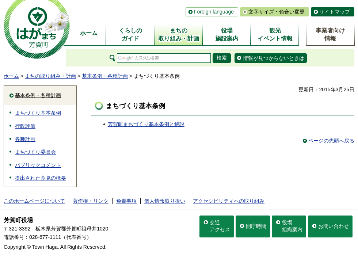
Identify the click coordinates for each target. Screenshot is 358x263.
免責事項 (126, 201)
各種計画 (25, 139)
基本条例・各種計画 (105, 76)
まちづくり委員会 (35, 152)
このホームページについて (34, 201)
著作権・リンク (90, 201)
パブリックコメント (38, 165)
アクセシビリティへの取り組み (228, 201)
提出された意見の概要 (40, 178)
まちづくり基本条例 (38, 113)
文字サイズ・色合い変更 (276, 12)
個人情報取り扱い (164, 201)
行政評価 (25, 126)
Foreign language (214, 12)
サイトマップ (334, 12)
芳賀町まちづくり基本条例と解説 (146, 124)
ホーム (11, 76)
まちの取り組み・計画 (50, 76)
